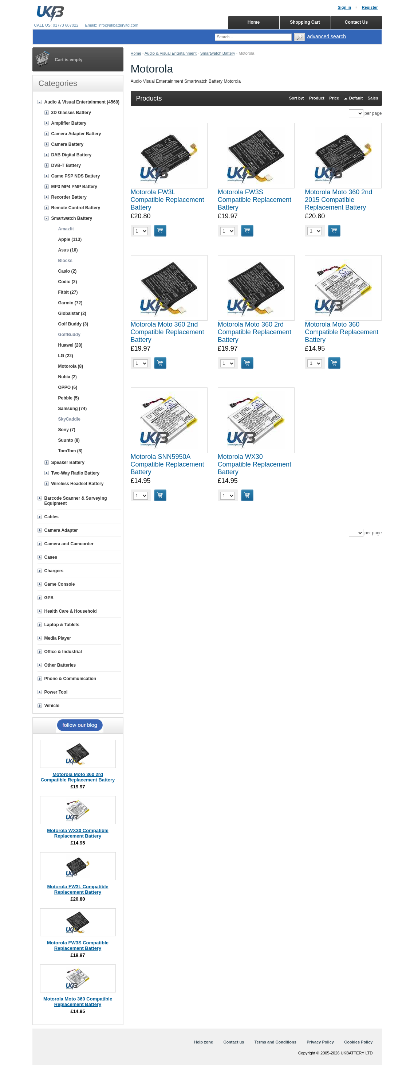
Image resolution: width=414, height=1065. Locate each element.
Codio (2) (67, 281)
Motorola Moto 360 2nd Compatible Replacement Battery (167, 332)
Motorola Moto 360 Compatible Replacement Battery (341, 332)
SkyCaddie (69, 419)
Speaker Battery (67, 462)
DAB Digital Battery (71, 154)
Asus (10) (68, 250)
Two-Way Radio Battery (75, 473)
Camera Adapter (61, 530)
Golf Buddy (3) (73, 324)
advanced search (326, 36)
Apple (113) (70, 239)
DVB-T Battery (66, 165)
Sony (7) (66, 429)
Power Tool (56, 692)
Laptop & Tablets (61, 624)
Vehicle (51, 705)
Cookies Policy (358, 1042)
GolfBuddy (69, 334)
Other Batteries (60, 665)
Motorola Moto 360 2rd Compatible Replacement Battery (254, 332)
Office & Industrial (63, 651)
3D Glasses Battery (71, 112)
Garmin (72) (70, 302)
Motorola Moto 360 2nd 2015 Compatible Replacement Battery (338, 199)
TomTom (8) (70, 450)
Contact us (233, 1042)
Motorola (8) (70, 366)
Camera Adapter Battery (76, 133)
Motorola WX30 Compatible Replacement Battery (254, 464)
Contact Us (356, 22)
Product (316, 98)
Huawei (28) (70, 345)
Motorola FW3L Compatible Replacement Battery (167, 199)
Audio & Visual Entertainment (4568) (82, 102)
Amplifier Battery (69, 123)
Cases (50, 557)
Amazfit (66, 228)
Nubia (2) (67, 376)
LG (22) (65, 355)
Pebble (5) (68, 398)
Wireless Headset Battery (77, 483)
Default (356, 98)
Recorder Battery (69, 197)
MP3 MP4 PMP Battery (74, 186)
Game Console (59, 584)
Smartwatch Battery (217, 53)
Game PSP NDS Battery (75, 176)
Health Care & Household (70, 611)
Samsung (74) (72, 408)
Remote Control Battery (75, 207)
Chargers (54, 570)
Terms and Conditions (275, 1042)
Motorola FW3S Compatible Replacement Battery (254, 199)
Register (370, 7)
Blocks (65, 260)
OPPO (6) (68, 387)
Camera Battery (67, 144)
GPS (49, 597)
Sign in (344, 7)
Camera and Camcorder (69, 543)
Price (334, 98)
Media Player (57, 638)
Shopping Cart (305, 22)
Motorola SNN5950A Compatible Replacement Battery (167, 464)
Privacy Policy (320, 1042)
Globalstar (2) (72, 313)
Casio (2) (67, 271)
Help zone (203, 1042)
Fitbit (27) (68, 292)
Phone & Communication (70, 678)
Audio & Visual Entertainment (171, 53)
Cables (51, 516)
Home (136, 53)
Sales (373, 98)
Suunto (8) (69, 440)
